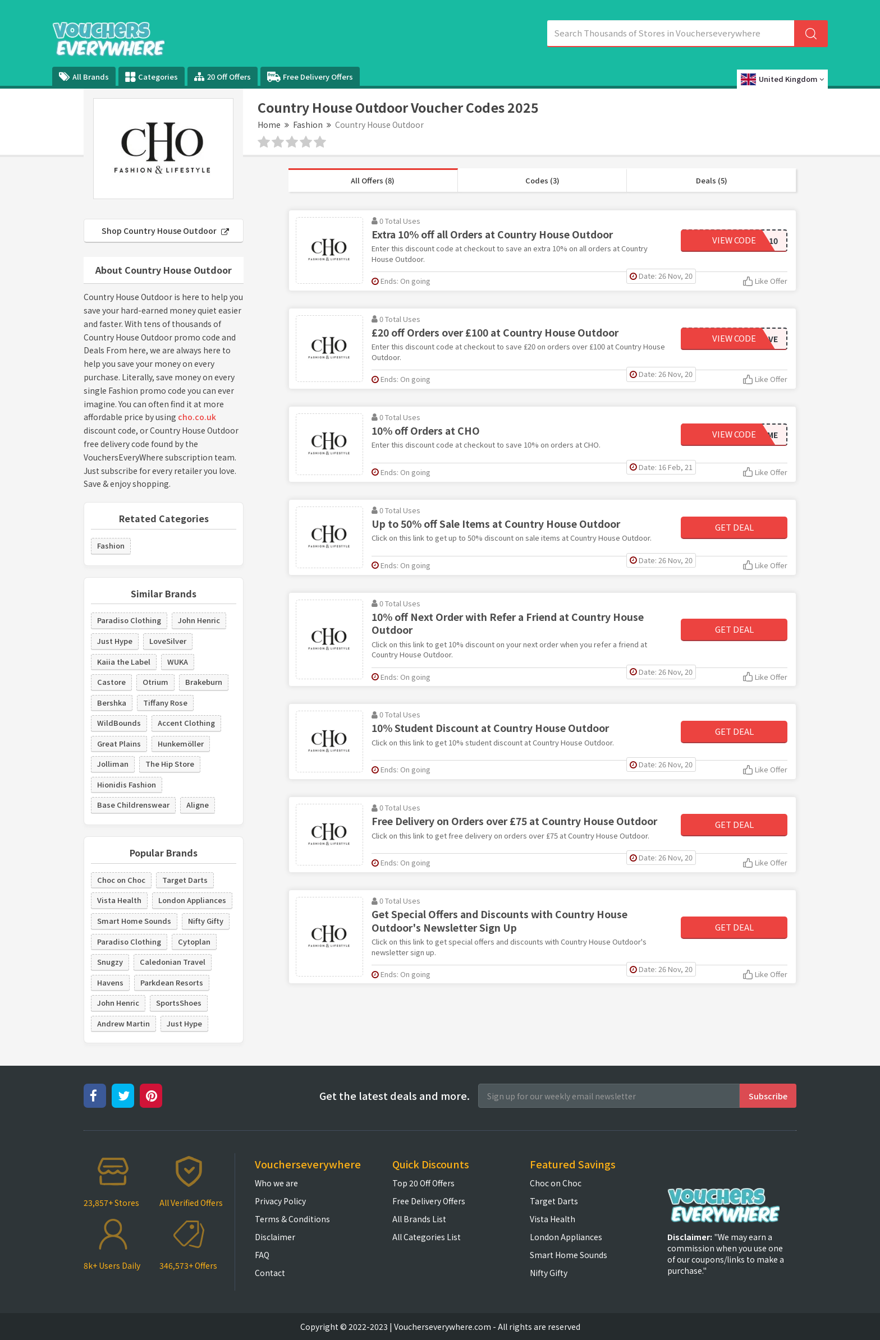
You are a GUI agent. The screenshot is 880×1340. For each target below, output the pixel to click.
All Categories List (426, 1236)
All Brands (84, 76)
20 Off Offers (222, 76)
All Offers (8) (373, 180)
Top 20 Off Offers (423, 1183)
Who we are (276, 1183)
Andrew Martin (123, 1023)
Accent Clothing (186, 722)
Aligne (197, 804)
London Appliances (192, 900)
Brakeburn (203, 681)
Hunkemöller (181, 743)
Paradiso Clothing (129, 620)
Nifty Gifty (205, 920)
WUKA (177, 661)
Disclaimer (275, 1236)
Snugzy (110, 961)
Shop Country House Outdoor (165, 230)
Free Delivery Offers (310, 77)
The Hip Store (169, 763)
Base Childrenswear (133, 804)
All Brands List (419, 1218)
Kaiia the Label (123, 661)
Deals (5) (711, 180)
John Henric (199, 620)
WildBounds (119, 722)
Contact (270, 1272)
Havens (110, 982)
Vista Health (119, 900)
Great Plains (119, 743)
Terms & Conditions (292, 1218)
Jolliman (113, 763)
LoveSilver (167, 641)
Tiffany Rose (165, 702)
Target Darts (185, 879)
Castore (111, 681)
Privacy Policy (280, 1201)
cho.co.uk (197, 416)
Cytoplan (194, 941)
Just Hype (114, 641)
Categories (151, 76)
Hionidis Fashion (126, 784)
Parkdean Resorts (171, 982)
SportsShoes (178, 1002)
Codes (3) (542, 180)
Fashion (308, 124)
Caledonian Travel (172, 961)
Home (269, 124)
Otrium (155, 681)
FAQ (262, 1254)
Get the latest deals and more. (394, 1096)
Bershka (111, 702)
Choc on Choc (121, 879)
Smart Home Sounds (134, 920)
